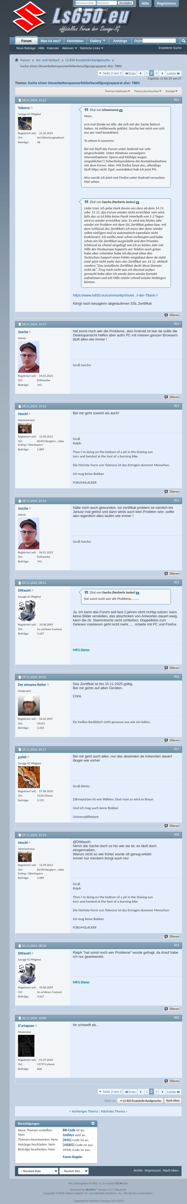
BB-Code (69, 1130)
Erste (130, 73)
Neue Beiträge (25, 48)
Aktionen (68, 48)
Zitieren (172, 315)
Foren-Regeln (72, 1157)
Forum (26, 41)
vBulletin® (91, 1189)
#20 (176, 1018)
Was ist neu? (51, 41)
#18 (176, 834)
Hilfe (145, 3)
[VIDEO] (69, 1145)
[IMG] (67, 1140)
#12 (176, 324)
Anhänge (120, 41)
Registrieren (166, 3)
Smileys (68, 1135)
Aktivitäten (75, 41)
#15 (176, 582)
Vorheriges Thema (85, 1111)
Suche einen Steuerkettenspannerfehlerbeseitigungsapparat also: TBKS (84, 83)
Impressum (153, 1170)
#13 (176, 406)
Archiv (138, 1170)
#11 (176, 100)
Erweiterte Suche (170, 47)
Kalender (53, 48)
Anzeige (170, 91)
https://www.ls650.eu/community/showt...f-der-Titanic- (115, 295)
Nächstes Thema (113, 1111)
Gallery (98, 40)
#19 (176, 945)
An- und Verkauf (47, 60)
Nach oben (172, 1101)
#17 (176, 749)
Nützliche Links (90, 48)
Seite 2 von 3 (112, 73)
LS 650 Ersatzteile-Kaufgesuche (88, 60)
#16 (176, 677)
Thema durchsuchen (146, 91)
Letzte (173, 73)
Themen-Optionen (116, 91)
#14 (176, 500)
